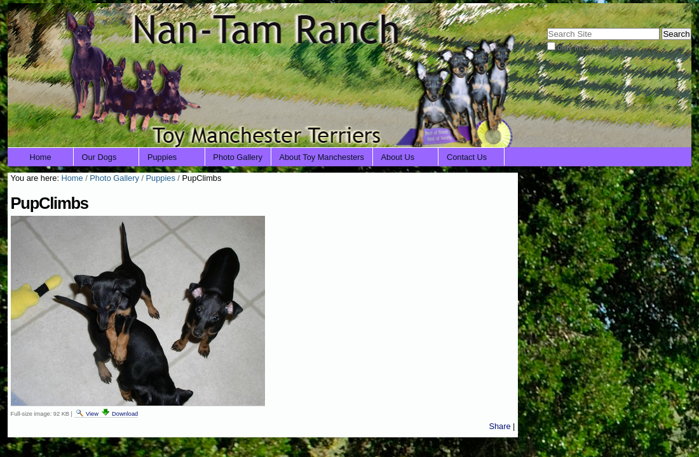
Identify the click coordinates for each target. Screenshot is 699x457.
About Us (398, 157)
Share (499, 426)
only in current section (596, 47)
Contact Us (467, 157)
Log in (672, 11)
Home (40, 157)
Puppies (162, 157)
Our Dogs (99, 157)
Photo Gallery (237, 157)
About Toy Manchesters (321, 157)
